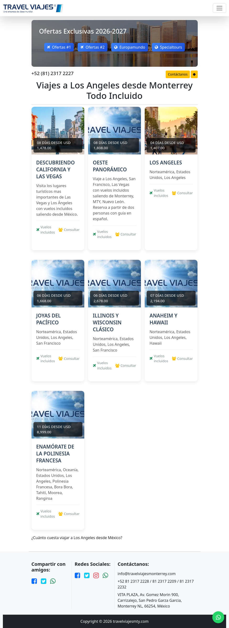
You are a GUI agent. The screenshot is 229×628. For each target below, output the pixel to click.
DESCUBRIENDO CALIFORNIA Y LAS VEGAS (55, 169)
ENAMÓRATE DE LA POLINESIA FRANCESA (55, 453)
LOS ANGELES (165, 162)
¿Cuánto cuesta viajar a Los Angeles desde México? (77, 538)
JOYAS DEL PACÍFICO (48, 319)
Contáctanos (177, 74)
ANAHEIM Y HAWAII (163, 319)
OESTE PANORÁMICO (110, 166)
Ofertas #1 (59, 47)
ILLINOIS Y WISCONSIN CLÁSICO (107, 322)
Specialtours (168, 47)
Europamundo (129, 47)
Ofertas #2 (92, 47)
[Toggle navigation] (219, 8)
